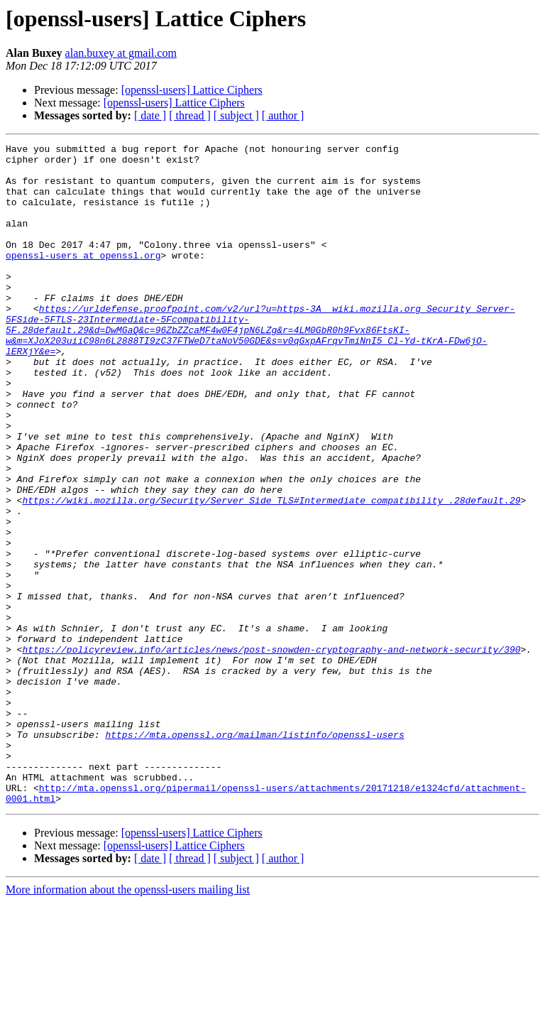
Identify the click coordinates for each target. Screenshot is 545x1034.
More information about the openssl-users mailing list (128, 1022)
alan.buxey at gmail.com (121, 53)
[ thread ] (190, 115)
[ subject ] (236, 115)
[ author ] (283, 115)
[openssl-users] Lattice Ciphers (192, 90)
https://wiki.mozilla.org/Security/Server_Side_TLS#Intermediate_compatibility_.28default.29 (271, 572)
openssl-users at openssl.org (83, 278)
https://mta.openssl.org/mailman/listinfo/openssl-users (254, 853)
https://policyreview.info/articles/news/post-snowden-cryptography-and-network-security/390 (271, 751)
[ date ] (150, 115)
